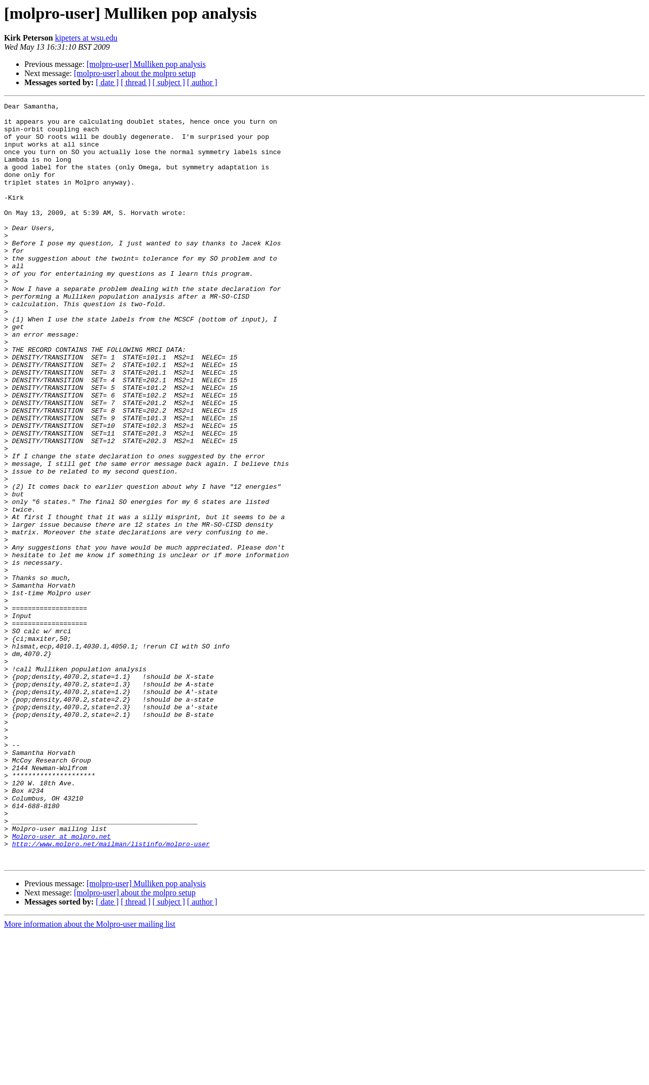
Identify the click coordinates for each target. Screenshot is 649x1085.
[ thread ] (136, 82)
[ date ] (107, 82)
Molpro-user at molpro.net (61, 983)
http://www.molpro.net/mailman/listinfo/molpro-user (111, 992)
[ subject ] (169, 82)
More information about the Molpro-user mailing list (89, 1076)
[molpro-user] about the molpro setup (135, 73)
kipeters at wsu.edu (86, 37)
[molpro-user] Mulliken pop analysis (146, 64)
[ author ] (202, 82)
